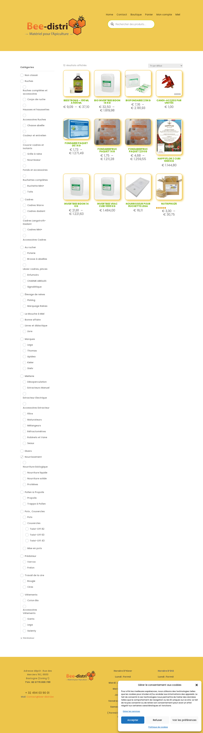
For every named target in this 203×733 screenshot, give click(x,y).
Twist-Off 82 (37, 528)
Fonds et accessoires (35, 170)
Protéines (32, 484)
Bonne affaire (33, 319)
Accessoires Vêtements (30, 611)
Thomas (32, 350)
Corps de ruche (36, 99)
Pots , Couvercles (35, 511)
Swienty (31, 630)
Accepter (132, 720)
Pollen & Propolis (34, 492)
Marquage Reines (37, 306)
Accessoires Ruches (34, 119)
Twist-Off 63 (37, 534)
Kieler (30, 362)
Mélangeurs (34, 425)
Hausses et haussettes (36, 109)
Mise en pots (34, 548)
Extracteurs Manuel (38, 387)
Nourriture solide (37, 478)
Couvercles (33, 523)
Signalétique (34, 286)
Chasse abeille (35, 125)
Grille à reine (34, 153)
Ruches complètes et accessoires (35, 92)
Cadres (29, 199)
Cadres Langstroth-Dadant (34, 222)
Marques (30, 339)
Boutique (136, 15)
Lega (30, 344)
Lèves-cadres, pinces (35, 269)
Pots (29, 517)
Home (109, 15)
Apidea (31, 356)
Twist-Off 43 (37, 540)
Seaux (30, 443)
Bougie (31, 581)
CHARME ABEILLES (36, 280)
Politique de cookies (158, 727)
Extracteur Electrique (35, 397)
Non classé (31, 75)
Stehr (30, 368)
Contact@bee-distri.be (40, 696)
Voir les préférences (184, 720)
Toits (30, 191)
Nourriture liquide (37, 472)
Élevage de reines (35, 294)
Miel (177, 15)
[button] (196, 685)
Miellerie (29, 376)
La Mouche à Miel (34, 313)
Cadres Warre (35, 205)
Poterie (31, 253)
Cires (30, 586)
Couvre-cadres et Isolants (33, 146)
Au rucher (30, 247)
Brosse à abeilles (37, 259)
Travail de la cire (34, 575)
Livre (29, 331)
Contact (122, 15)
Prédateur (30, 556)
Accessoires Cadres (34, 239)
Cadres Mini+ (34, 229)
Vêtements (31, 594)
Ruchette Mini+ (35, 185)
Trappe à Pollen (36, 503)
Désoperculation (37, 381)
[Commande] (165, 66)
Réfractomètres (36, 431)
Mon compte (164, 15)
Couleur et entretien (34, 135)
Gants (30, 618)
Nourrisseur (34, 160)
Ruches (29, 81)
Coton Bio (33, 600)
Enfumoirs (33, 274)
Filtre (30, 413)
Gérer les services (131, 711)
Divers (28, 451)
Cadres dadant (36, 211)
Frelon (30, 567)
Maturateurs (34, 419)
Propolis (32, 497)
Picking (31, 300)
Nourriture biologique (35, 466)
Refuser (157, 720)
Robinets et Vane (37, 437)
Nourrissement (33, 456)
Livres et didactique (36, 325)
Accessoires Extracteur (36, 407)
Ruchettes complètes (35, 180)
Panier (149, 15)
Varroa (31, 561)
